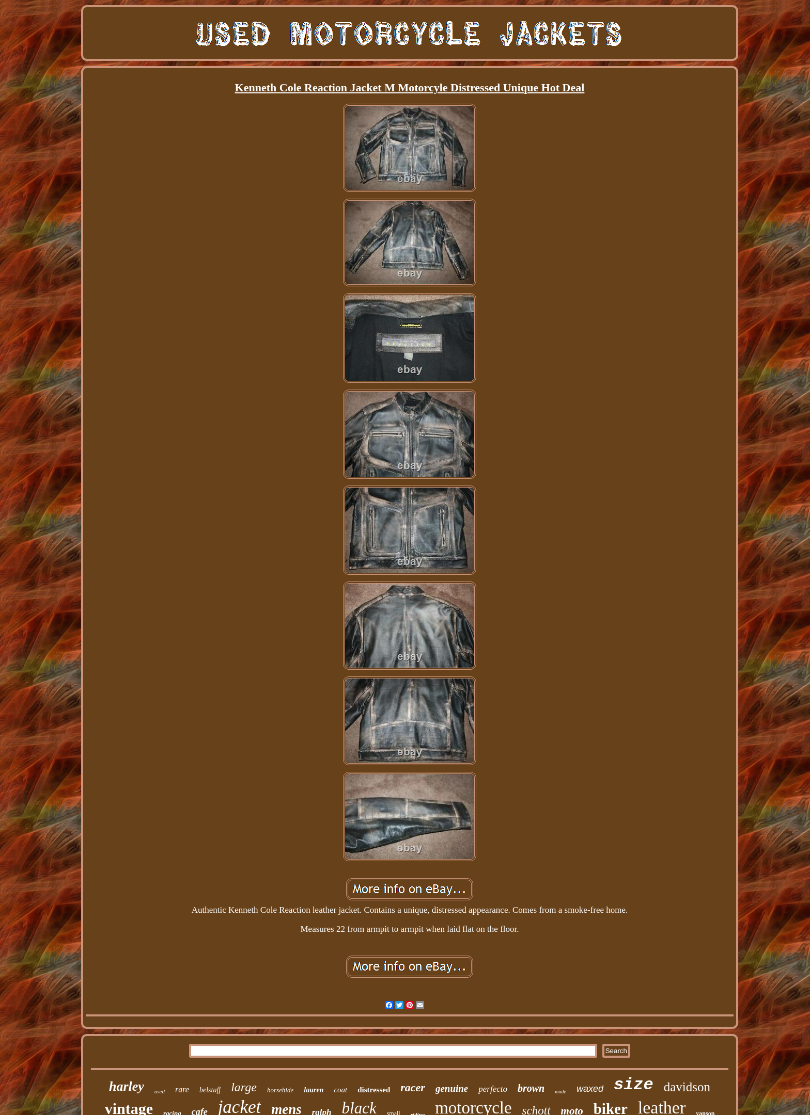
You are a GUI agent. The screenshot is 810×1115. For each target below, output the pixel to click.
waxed (590, 1089)
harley (126, 1086)
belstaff (210, 1090)
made (560, 1091)
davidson (687, 1087)
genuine (451, 1088)
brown (531, 1088)
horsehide (280, 1090)
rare (182, 1089)
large (244, 1087)
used (159, 1091)
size (633, 1084)
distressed (373, 1090)
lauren (313, 1090)
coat (340, 1090)
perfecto (492, 1089)
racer (412, 1087)
